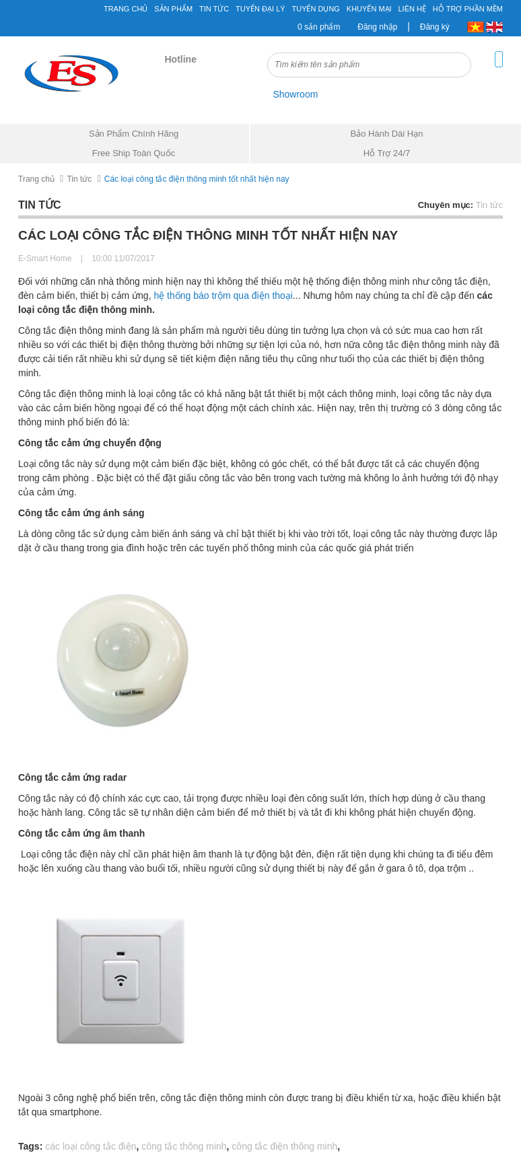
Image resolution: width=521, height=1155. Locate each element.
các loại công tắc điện (90, 1146)
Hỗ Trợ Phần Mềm (468, 9)
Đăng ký (435, 27)
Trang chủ (125, 9)
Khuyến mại (369, 9)
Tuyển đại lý (260, 9)
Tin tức (214, 9)
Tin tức (79, 179)
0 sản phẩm (319, 27)
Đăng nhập (377, 27)
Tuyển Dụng (315, 9)
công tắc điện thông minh (284, 1146)
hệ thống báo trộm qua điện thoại (223, 295)
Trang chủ (36, 179)
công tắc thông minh (183, 1146)
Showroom (295, 94)
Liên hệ (412, 9)
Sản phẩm (173, 9)
